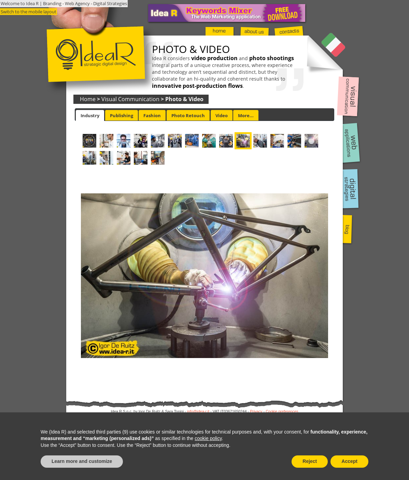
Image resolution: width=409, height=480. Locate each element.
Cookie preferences (282, 411)
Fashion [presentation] (152, 115)
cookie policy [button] (208, 438)
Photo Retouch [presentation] (188, 115)
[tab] (90, 115)
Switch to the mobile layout (28, 12)
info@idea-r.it (198, 411)
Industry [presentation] (90, 115)
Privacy (256, 411)
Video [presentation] (221, 115)
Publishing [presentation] (121, 115)
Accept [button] (349, 461)
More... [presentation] (246, 115)
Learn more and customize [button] (82, 461)
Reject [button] (309, 461)
